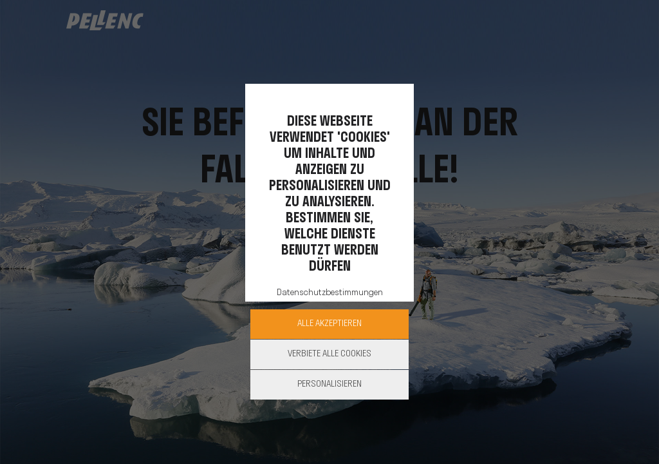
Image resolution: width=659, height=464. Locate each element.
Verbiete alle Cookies (329, 354)
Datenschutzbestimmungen (330, 293)
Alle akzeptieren (329, 324)
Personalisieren (329, 384)
